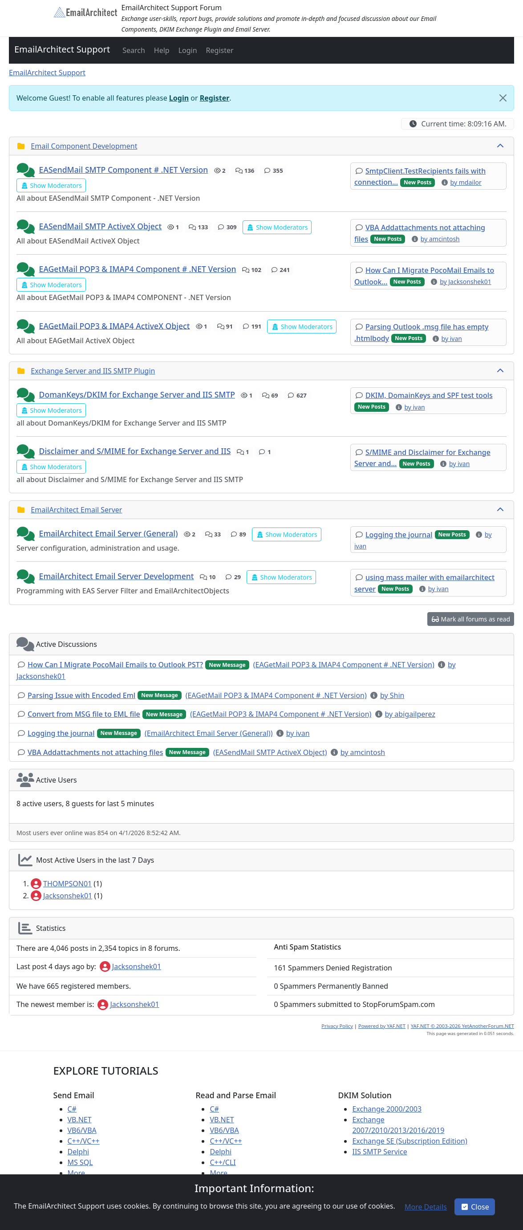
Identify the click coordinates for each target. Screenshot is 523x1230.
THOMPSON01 (61, 884)
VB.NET (80, 1119)
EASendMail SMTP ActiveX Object (100, 226)
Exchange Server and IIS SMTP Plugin (93, 371)
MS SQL (80, 1162)
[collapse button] (501, 146)
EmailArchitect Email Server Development (116, 576)
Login (179, 98)
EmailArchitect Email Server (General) (108, 533)
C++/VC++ (84, 1141)
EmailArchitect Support (62, 49)
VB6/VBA (82, 1130)
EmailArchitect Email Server (76, 510)
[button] (133, 50)
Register (215, 98)
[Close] (503, 97)
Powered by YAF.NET (381, 1026)
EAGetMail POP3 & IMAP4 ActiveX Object (114, 325)
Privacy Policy (337, 1026)
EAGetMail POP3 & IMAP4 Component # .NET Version (137, 269)
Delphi (78, 1152)
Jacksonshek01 (61, 896)
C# (72, 1109)
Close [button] (474, 1207)
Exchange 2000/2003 (387, 1109)
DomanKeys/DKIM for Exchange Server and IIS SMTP (137, 394)
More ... (80, 1173)
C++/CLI (222, 1162)
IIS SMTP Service (379, 1152)
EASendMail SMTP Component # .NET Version (123, 169)
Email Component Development (84, 146)
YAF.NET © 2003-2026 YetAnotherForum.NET (462, 1026)
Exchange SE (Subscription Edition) (409, 1141)
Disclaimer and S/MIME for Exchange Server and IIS (135, 451)
